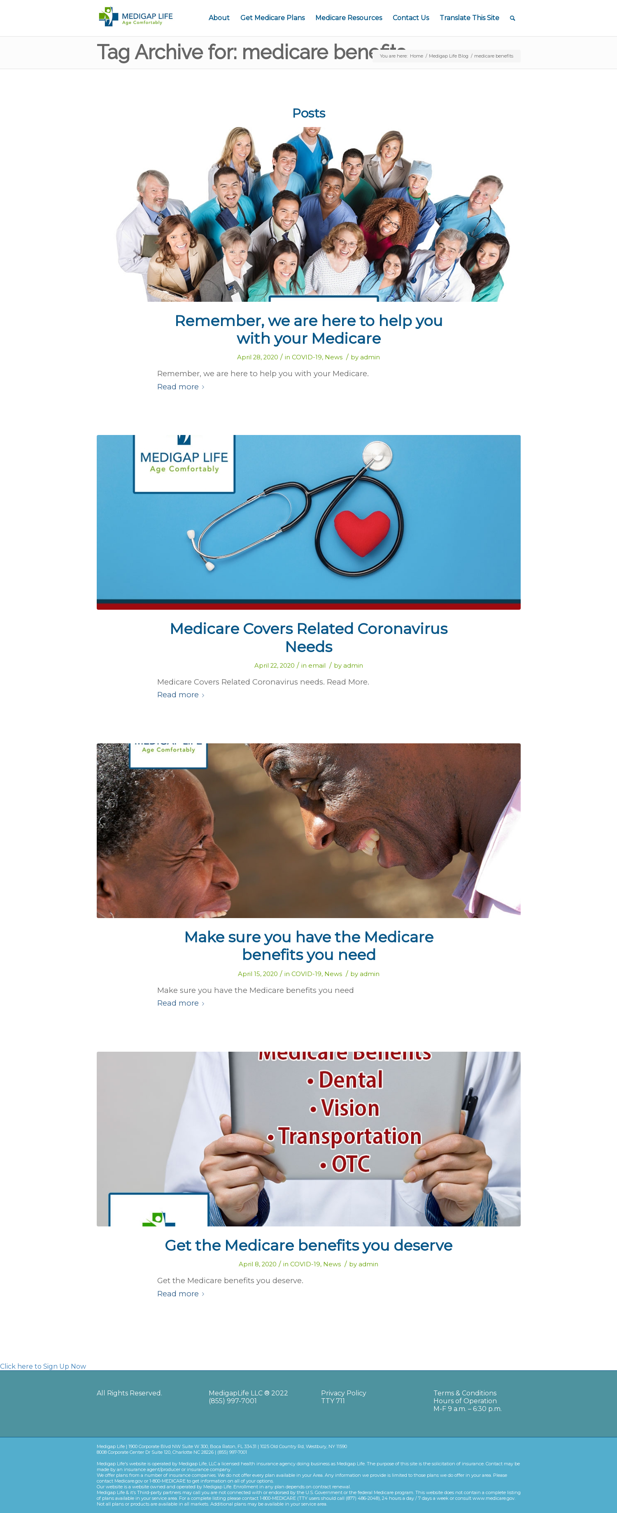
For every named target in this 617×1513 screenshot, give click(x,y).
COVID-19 (307, 357)
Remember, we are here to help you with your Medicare (309, 329)
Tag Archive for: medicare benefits (251, 52)
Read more (182, 386)
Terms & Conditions (464, 1393)
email (317, 665)
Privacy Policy (343, 1393)
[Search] (513, 18)
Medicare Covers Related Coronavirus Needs (308, 637)
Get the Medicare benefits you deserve (308, 1245)
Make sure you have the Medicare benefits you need (308, 946)
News (333, 357)
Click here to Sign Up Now (43, 1366)
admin (370, 357)
